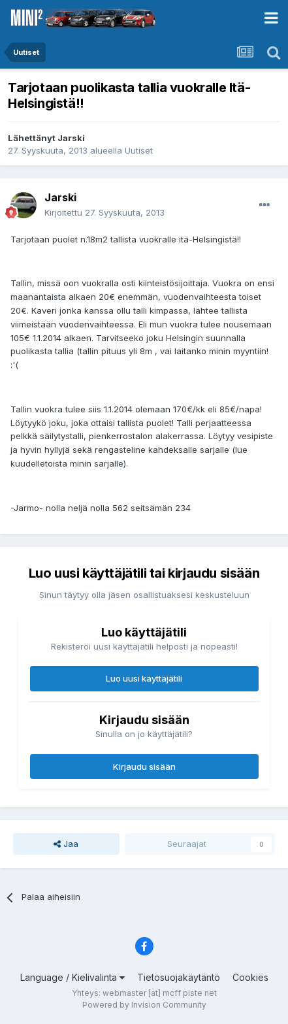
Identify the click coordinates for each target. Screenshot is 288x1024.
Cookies (250, 977)
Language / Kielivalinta (72, 977)
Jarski (71, 138)
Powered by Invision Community (144, 1005)
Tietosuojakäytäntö (178, 977)
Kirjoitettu (104, 212)
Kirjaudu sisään (144, 766)
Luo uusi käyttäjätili (144, 678)
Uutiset (139, 150)
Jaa (66, 843)
